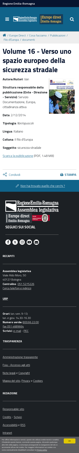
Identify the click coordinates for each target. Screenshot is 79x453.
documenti (28, 39)
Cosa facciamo (38, 35)
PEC (26, 331)
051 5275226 (26, 284)
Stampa (70, 174)
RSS (22, 425)
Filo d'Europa (11, 39)
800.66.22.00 (31, 322)
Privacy (25, 381)
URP (5, 298)
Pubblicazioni (57, 35)
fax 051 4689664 (13, 326)
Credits (7, 417)
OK (69, 441)
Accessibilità (10, 425)
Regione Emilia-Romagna (19, 3)
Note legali (9, 373)
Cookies (38, 381)
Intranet (7, 433)
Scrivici (18, 417)
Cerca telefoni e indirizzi (17, 288)
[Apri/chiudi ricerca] (71, 19)
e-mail (17, 331)
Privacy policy (42, 450)
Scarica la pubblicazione (18, 155)
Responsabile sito (13, 409)
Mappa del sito (11, 381)
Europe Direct (17, 35)
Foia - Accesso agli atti (16, 365)
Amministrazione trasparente (20, 357)
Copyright (24, 373)
